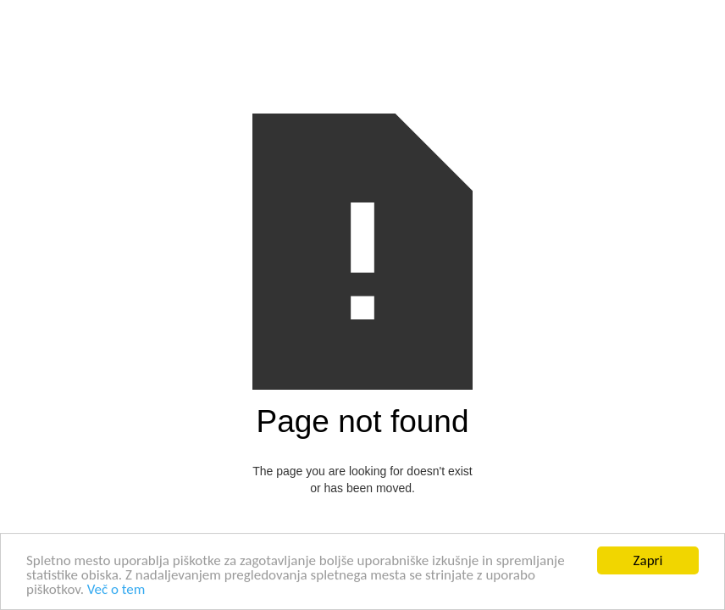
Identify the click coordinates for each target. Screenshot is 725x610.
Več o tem (116, 590)
